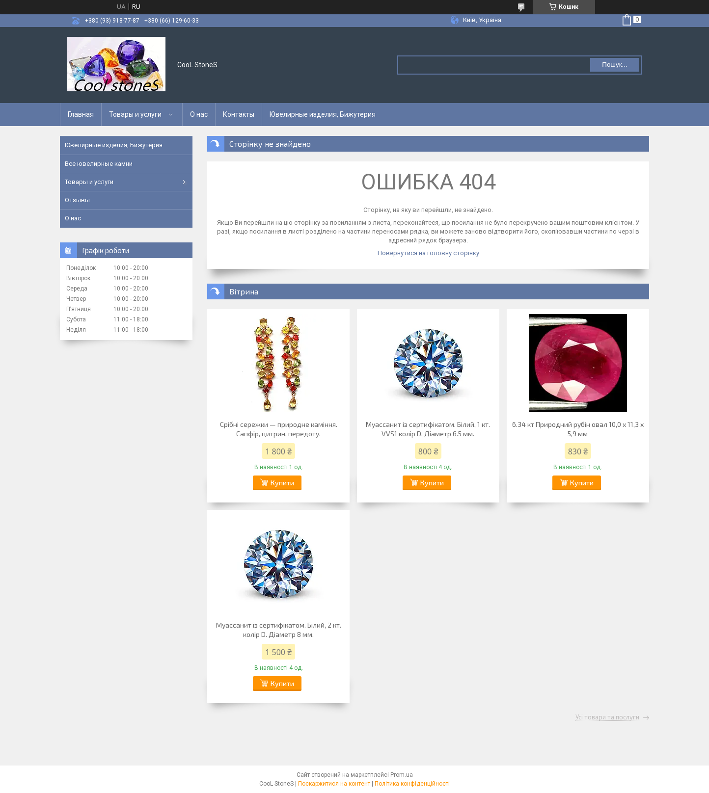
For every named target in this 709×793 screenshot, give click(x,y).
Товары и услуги (135, 114)
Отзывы (77, 200)
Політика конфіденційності (412, 783)
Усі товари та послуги (607, 717)
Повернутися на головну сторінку (428, 253)
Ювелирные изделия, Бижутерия (323, 114)
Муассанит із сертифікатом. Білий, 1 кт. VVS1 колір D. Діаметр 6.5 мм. (428, 429)
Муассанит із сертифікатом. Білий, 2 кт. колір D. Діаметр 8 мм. (278, 629)
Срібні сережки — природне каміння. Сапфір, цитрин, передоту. (278, 429)
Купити (282, 482)
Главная (81, 114)
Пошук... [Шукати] (614, 64)
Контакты (238, 114)
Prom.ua (401, 774)
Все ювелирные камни (99, 163)
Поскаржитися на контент (334, 783)
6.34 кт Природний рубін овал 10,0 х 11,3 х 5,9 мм (578, 429)
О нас (199, 114)
